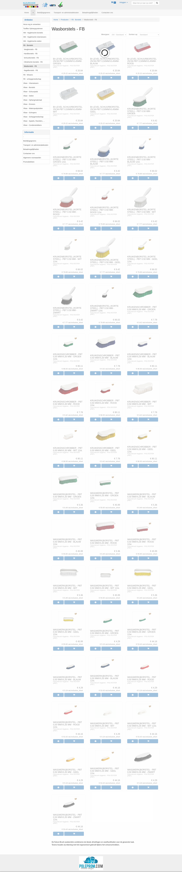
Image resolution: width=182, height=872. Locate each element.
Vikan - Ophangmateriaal (32, 100)
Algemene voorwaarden (32, 158)
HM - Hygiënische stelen (32, 41)
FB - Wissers (28, 75)
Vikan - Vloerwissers (31, 83)
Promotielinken (28, 162)
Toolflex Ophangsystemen (33, 28)
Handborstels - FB (30, 54)
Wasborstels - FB (30, 66)
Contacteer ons (29, 153)
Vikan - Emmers (29, 104)
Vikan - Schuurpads (30, 92)
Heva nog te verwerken (32, 24)
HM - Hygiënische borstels (33, 33)
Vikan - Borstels (29, 87)
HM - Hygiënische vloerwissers (34, 37)
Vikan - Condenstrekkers (32, 125)
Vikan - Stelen (28, 96)
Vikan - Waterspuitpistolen (33, 108)
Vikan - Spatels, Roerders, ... (34, 121)
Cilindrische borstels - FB (33, 62)
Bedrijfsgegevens (29, 141)
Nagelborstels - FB (31, 70)
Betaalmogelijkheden (31, 149)
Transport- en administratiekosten (35, 145)
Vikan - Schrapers (30, 113)
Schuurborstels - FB (31, 58)
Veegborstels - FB (30, 49)
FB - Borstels (28, 45)
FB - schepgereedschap (32, 79)
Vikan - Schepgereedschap (33, 117)
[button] (124, 2)
